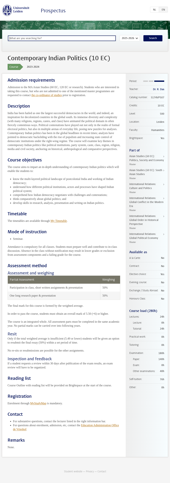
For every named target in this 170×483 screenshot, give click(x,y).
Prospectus (53, 10)
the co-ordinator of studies (46, 95)
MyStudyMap (38, 403)
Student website (73, 471)
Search (153, 38)
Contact (101, 471)
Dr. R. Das (158, 89)
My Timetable (58, 220)
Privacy (90, 471)
